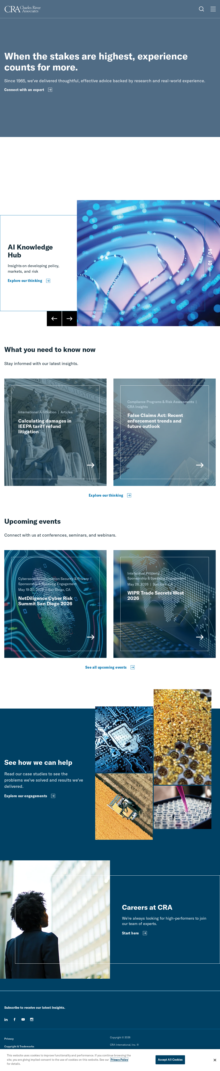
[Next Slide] (69, 318)
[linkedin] (6, 1019)
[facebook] (14, 1019)
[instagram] (32, 1019)
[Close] (215, 1060)
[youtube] (23, 1019)
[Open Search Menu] (201, 9)
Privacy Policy (119, 1059)
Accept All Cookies (170, 1059)
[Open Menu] (213, 9)
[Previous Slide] (54, 318)
